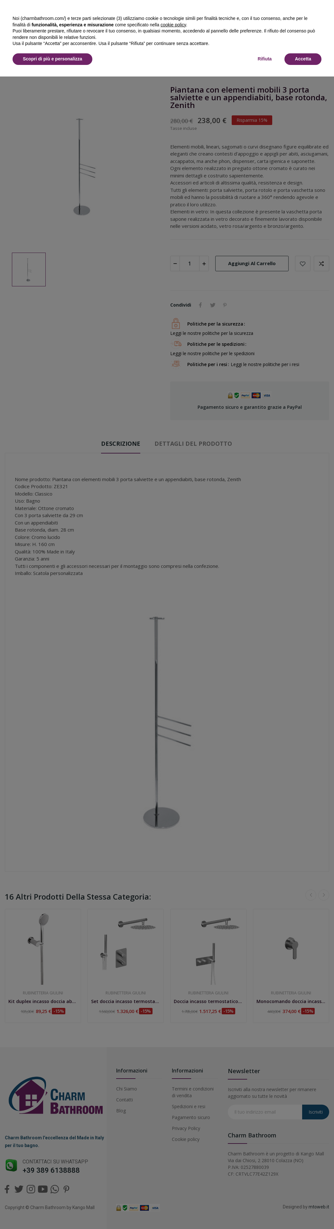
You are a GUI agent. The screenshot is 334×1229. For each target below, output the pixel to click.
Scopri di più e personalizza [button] (52, 58)
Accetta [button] (303, 58)
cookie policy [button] (173, 24)
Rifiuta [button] (265, 58)
